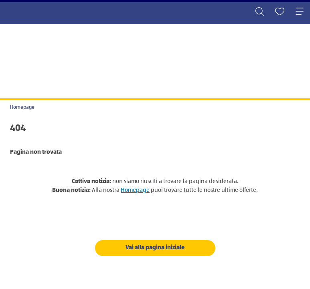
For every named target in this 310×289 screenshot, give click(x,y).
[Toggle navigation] (300, 12)
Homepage (22, 107)
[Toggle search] (259, 12)
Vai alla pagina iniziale (155, 247)
